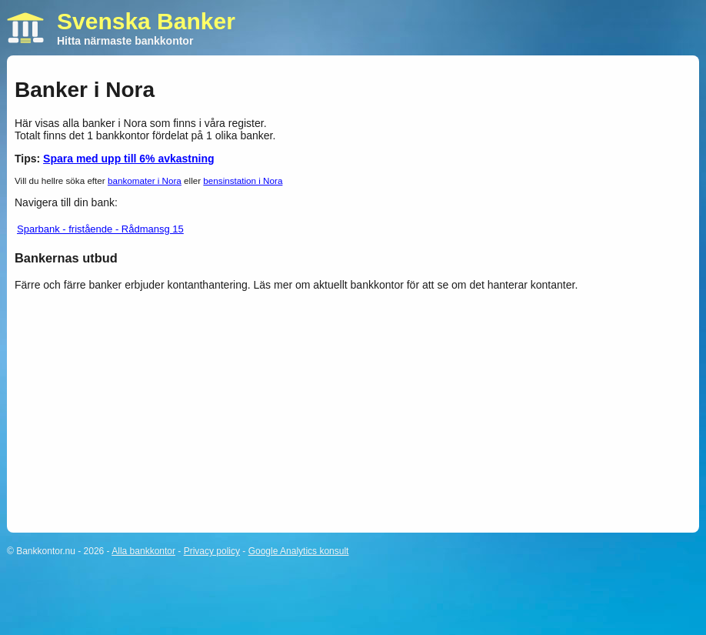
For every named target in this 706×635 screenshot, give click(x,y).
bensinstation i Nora (242, 180)
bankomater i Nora (144, 180)
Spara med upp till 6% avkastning (129, 158)
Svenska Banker (146, 21)
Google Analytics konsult (298, 551)
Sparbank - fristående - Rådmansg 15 (100, 229)
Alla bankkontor (143, 551)
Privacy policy (212, 551)
